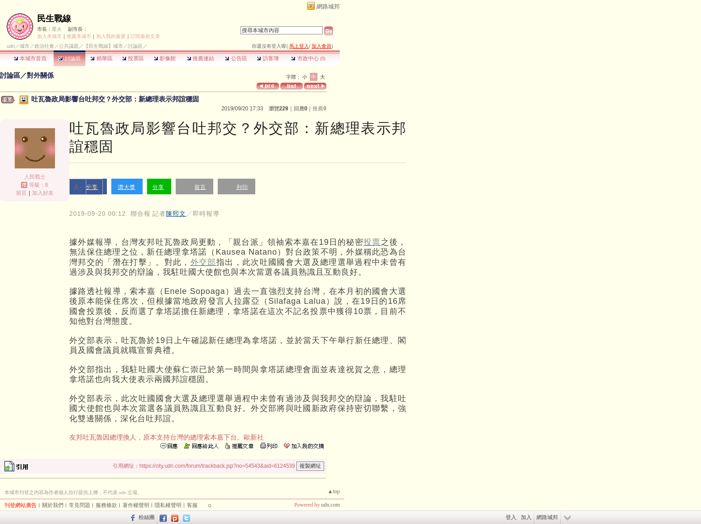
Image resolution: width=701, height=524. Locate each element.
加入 (526, 517)
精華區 (101, 58)
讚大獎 (126, 187)
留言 (21, 193)
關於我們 (52, 505)
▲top (334, 491)
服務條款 (106, 505)
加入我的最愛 (111, 36)
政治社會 (44, 46)
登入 (511, 517)
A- (78, 187)
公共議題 (69, 46)
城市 (25, 46)
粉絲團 (147, 517)
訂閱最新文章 (145, 36)
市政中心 (308, 58)
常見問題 (79, 505)
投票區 (133, 58)
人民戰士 (35, 177)
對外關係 (40, 75)
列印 (242, 187)
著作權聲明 (135, 505)
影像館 (165, 58)
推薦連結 (200, 58)
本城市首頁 (30, 58)
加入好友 (43, 193)
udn (11, 46)
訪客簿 (268, 58)
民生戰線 (54, 18)
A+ (94, 187)
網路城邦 (328, 6)
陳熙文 (176, 213)
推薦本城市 (79, 36)
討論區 (69, 58)
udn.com (330, 505)
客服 (192, 505)
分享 (158, 187)
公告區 (236, 58)
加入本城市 (49, 36)
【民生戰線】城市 (103, 46)
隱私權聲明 (168, 505)
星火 (57, 29)
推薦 (319, 108)
